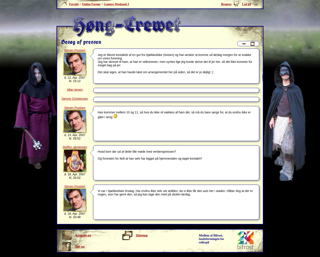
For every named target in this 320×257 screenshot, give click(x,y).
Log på (246, 4)
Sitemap (134, 235)
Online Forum (91, 4)
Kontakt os (76, 235)
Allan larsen (75, 89)
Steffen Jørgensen (75, 147)
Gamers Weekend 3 (116, 4)
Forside (74, 4)
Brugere (226, 4)
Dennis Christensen (75, 98)
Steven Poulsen (74, 50)
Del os (73, 246)
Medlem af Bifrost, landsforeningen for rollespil (211, 239)
